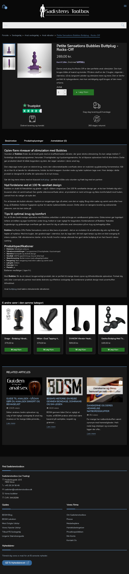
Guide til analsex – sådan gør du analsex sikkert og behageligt (23, 401)
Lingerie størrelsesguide (13, 536)
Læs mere (10, 423)
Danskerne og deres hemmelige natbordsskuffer (100, 408)
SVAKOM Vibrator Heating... (80, 338)
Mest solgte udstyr (10, 523)
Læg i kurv (83, 92)
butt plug (45, 179)
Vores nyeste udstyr (11, 527)
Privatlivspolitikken (75, 532)
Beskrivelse (11, 140)
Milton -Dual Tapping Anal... (48, 338)
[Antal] (60, 92)
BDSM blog (7, 515)
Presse (70, 519)
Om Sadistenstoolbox (76, 515)
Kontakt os (72, 540)
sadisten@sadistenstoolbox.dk (18, 489)
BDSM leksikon (9, 519)
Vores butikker (11, 493)
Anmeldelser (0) (59, 140)
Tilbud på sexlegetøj (11, 532)
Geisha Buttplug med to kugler (113, 338)
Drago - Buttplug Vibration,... (16, 338)
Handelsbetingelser (75, 527)
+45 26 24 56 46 (11, 485)
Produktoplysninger (33, 140)
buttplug (13, 289)
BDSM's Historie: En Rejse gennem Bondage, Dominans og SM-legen (64, 401)
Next (120, 383)
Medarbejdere (73, 523)
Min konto (71, 536)
